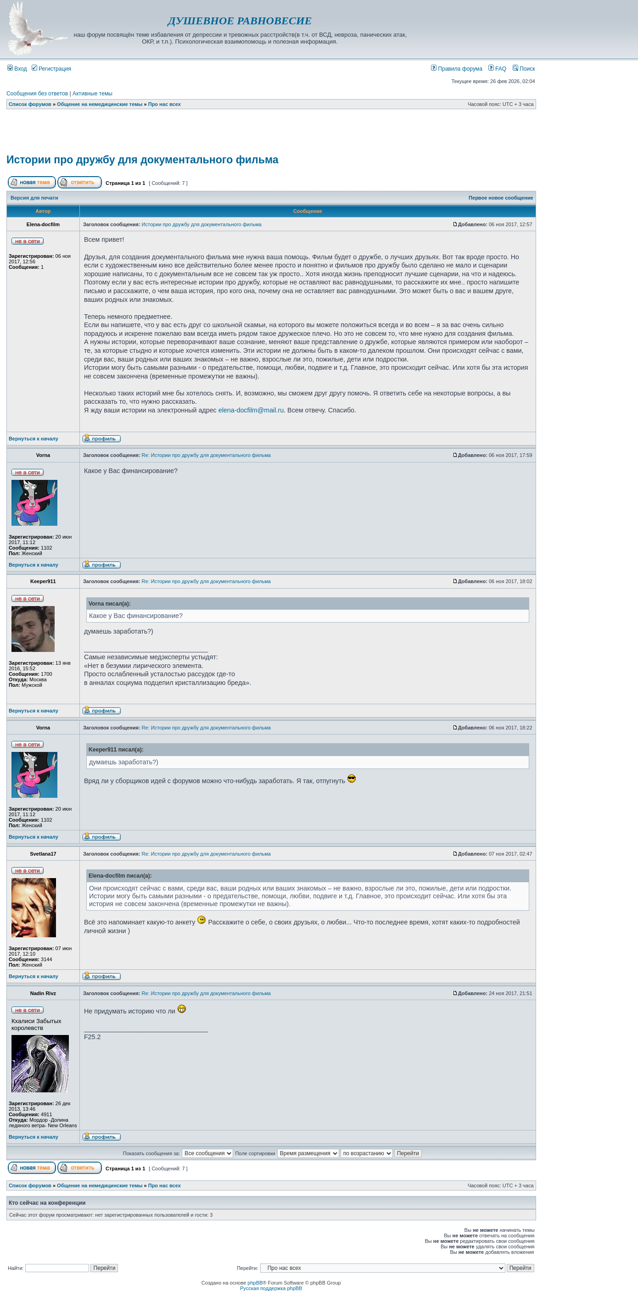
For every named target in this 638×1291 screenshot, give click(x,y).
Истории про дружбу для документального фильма (142, 160)
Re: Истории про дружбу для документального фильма (206, 455)
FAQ (497, 69)
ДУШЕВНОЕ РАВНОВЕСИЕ (240, 21)
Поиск (524, 69)
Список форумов (30, 104)
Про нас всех (164, 104)
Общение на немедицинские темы (99, 104)
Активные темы (92, 93)
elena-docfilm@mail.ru (251, 410)
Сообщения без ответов (37, 93)
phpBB (255, 1282)
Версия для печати (34, 197)
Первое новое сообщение (501, 197)
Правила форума (456, 69)
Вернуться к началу (33, 438)
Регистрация (51, 69)
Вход (17, 69)
